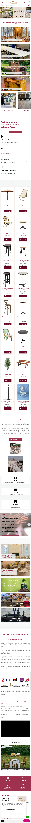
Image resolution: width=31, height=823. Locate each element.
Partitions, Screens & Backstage (9, 110)
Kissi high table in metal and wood (23, 261)
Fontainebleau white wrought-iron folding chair (23, 402)
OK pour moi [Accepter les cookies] (22, 816)
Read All (15, 772)
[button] (15, 132)
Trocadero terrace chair (7, 344)
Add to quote (7, 211)
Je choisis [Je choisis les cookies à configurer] (14, 816)
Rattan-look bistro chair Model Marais (7, 233)
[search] (28, 5)
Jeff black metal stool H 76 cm (7, 260)
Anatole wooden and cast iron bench (23, 374)
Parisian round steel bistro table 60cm (23, 233)
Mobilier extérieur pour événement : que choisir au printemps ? (14, 769)
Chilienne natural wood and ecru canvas (23, 204)
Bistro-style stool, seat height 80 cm (7, 289)
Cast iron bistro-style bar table (23, 316)
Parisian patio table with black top (23, 345)
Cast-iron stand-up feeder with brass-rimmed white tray (23, 289)
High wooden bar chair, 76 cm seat (7, 317)
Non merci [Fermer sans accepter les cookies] (5, 816)
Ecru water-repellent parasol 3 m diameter (7, 204)
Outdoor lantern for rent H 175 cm (7, 402)
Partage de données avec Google (9, 810)
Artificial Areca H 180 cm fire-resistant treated (7, 374)
